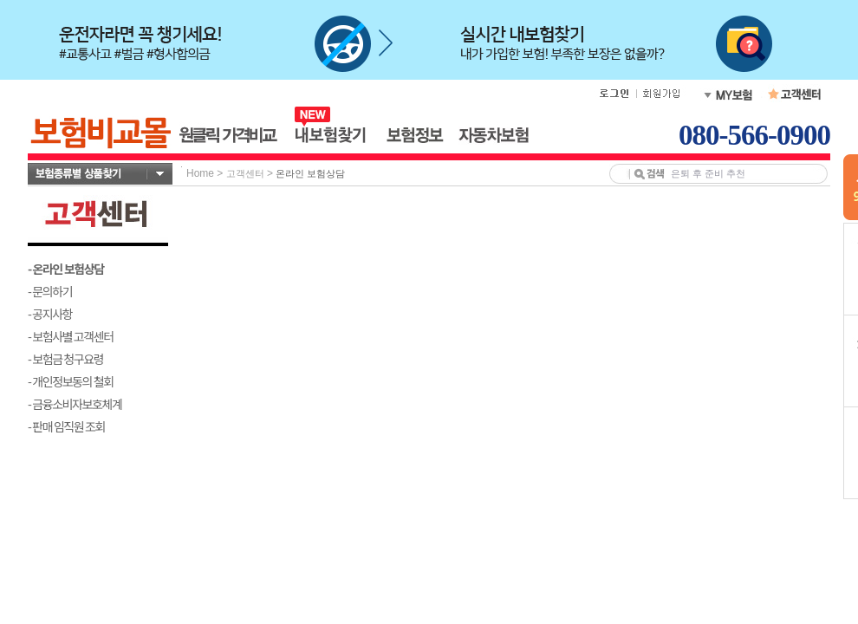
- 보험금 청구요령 (65, 358)
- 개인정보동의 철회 (71, 381)
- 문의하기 (50, 291)
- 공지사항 (50, 313)
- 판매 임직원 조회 (66, 426)
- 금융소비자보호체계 (75, 404)
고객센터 (245, 173)
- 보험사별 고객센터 (71, 336)
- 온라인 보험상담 (66, 268)
